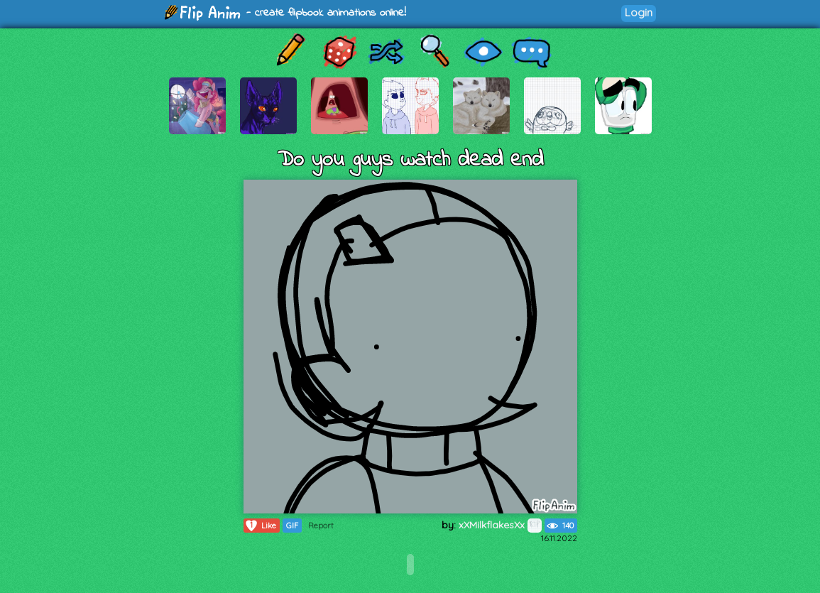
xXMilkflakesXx (500, 524)
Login (638, 12)
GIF (292, 526)
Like (260, 525)
